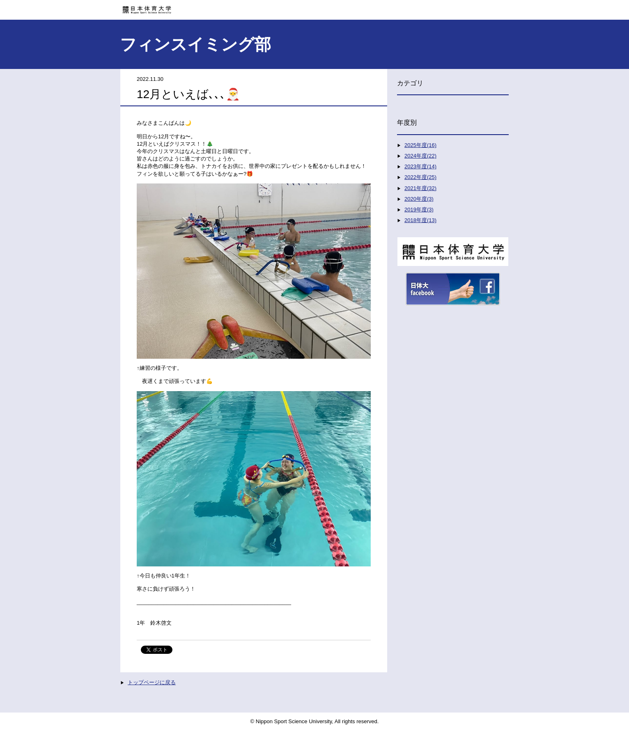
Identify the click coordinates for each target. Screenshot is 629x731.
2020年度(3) (419, 199)
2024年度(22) (420, 156)
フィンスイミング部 (195, 44)
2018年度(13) (420, 220)
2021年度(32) (420, 188)
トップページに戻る (152, 682)
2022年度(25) (420, 177)
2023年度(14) (420, 166)
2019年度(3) (419, 209)
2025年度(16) (420, 145)
